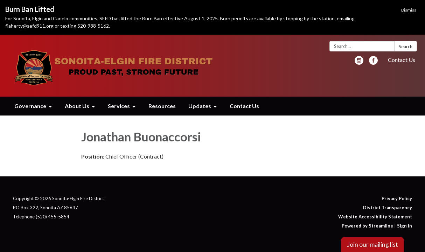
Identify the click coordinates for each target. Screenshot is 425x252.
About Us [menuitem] (77, 106)
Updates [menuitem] (199, 106)
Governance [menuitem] (30, 106)
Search (405, 46)
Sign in (404, 226)
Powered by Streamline (367, 226)
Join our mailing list (372, 244)
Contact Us (401, 59)
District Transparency (387, 207)
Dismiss (408, 10)
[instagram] (359, 62)
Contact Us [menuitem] (244, 106)
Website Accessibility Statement (375, 216)
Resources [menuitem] (162, 106)
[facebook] (373, 62)
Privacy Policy (397, 198)
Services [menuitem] (119, 106)
